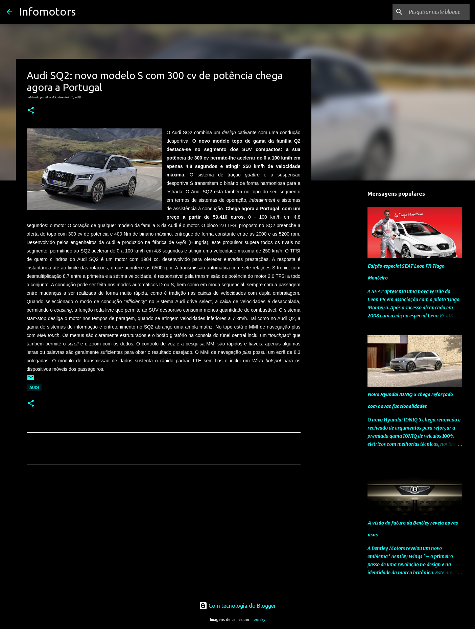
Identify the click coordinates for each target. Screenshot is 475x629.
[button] (31, 110)
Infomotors (47, 11)
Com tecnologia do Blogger (237, 606)
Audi (34, 387)
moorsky (258, 620)
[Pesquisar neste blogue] (434, 12)
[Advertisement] (163, 532)
